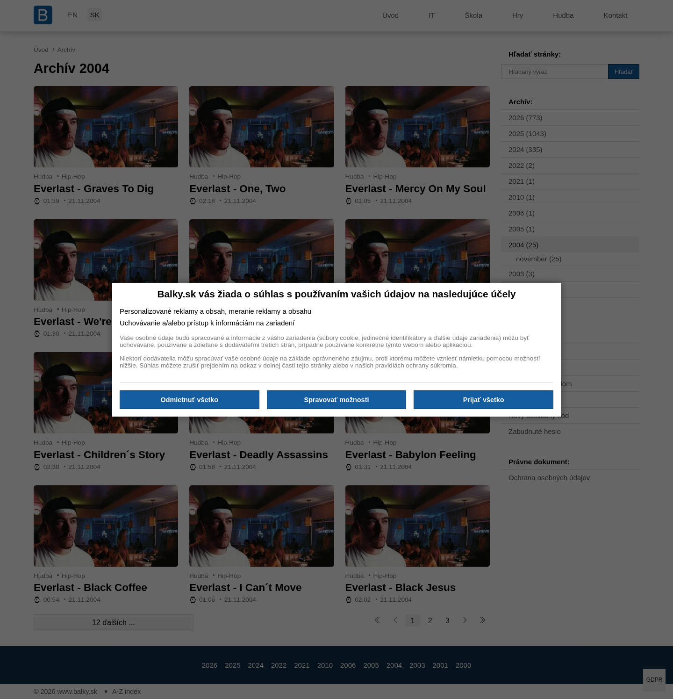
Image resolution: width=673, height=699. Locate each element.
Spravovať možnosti (336, 400)
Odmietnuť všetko (190, 400)
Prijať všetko (483, 400)
